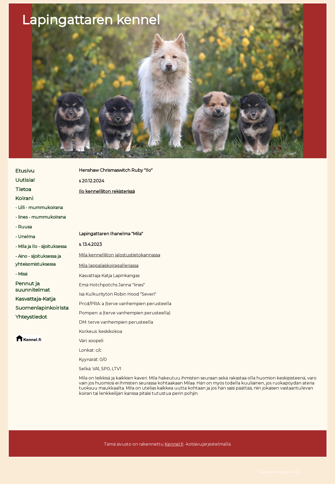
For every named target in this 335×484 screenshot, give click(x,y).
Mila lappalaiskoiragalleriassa (109, 265)
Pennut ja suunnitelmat (32, 286)
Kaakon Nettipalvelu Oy (280, 472)
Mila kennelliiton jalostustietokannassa (119, 254)
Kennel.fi (174, 444)
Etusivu (24, 171)
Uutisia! (25, 180)
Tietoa (23, 189)
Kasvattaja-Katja (35, 299)
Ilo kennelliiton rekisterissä (107, 191)
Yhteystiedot (31, 317)
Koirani (24, 198)
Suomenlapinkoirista (41, 308)
